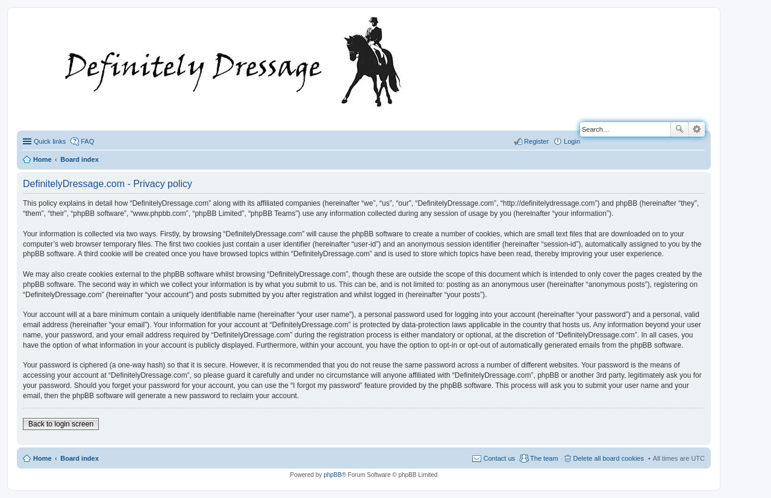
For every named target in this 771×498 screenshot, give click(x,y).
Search (679, 129)
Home (42, 458)
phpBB (332, 475)
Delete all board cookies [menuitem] (608, 458)
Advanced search (696, 129)
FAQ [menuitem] (87, 141)
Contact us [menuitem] (499, 458)
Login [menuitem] (572, 141)
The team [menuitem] (544, 458)
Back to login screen (60, 424)
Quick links (50, 141)
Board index (79, 458)
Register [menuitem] (536, 141)
